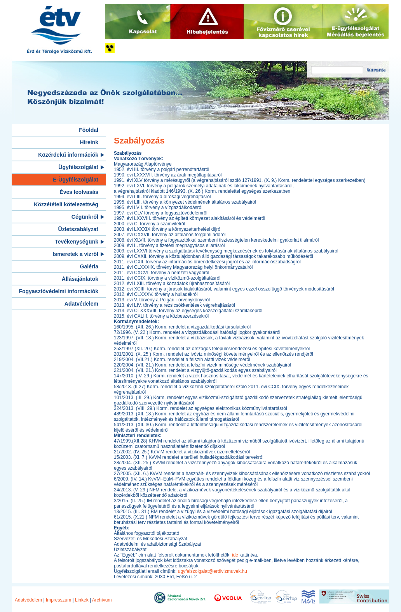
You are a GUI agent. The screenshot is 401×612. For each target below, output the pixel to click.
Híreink (89, 142)
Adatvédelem (81, 304)
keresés (375, 70)
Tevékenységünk (76, 242)
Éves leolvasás (78, 192)
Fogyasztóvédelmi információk (58, 291)
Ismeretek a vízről (75, 254)
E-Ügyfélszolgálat (75, 179)
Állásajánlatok (80, 279)
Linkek (82, 600)
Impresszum (58, 600)
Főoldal (88, 130)
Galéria (89, 266)
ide (235, 555)
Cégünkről (84, 217)
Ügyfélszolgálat (78, 167)
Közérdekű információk (68, 155)
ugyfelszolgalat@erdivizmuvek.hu (212, 571)
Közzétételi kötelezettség (66, 204)
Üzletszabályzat (78, 229)
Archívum (102, 600)
